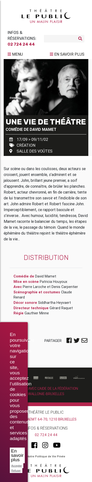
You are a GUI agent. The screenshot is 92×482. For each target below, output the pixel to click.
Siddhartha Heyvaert (54, 302)
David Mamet (43, 129)
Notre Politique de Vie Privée (46, 456)
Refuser (16, 470)
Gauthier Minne (37, 313)
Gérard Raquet (61, 308)
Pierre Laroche (34, 287)
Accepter (16, 465)
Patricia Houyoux (53, 281)
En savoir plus (17, 455)
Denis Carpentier (65, 287)
